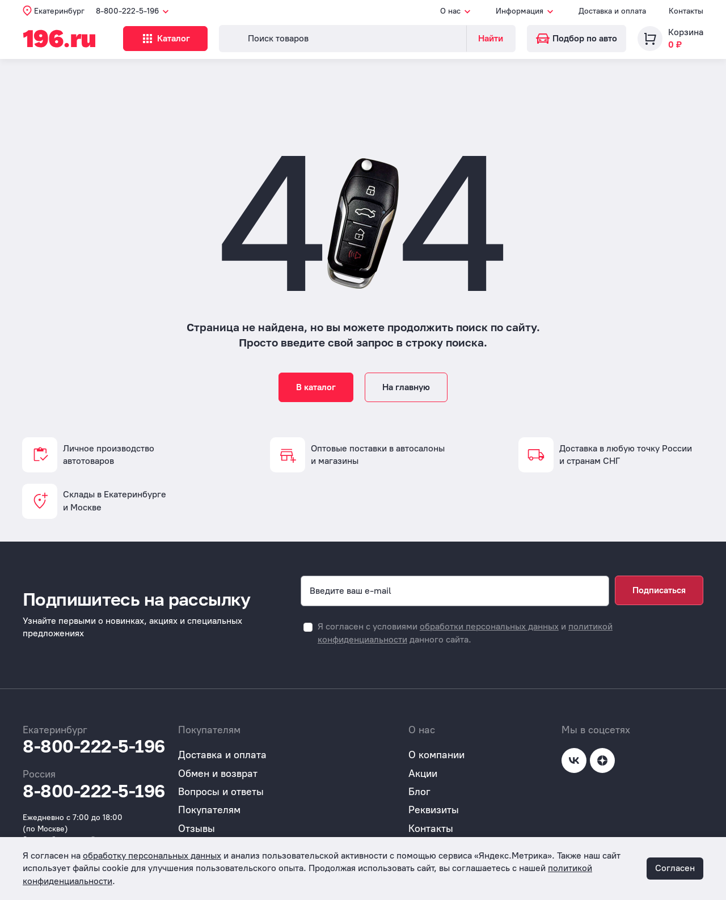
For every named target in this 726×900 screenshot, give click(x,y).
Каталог (168, 38)
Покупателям (209, 810)
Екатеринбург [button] (59, 11)
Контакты (686, 11)
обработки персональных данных (489, 626)
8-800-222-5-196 (94, 746)
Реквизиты (433, 810)
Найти (490, 38)
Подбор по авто (576, 38)
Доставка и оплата (612, 11)
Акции (422, 773)
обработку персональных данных (152, 855)
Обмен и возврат (218, 773)
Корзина (685, 32)
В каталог (316, 387)
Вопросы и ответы (221, 791)
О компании (436, 755)
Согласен (675, 868)
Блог (419, 791)
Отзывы (196, 828)
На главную (406, 387)
